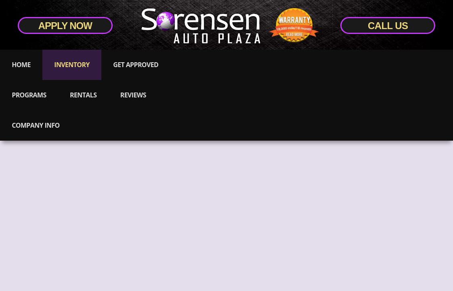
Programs (29, 95)
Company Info (35, 125)
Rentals (83, 95)
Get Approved (135, 64)
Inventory (71, 64)
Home (21, 64)
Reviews (133, 95)
